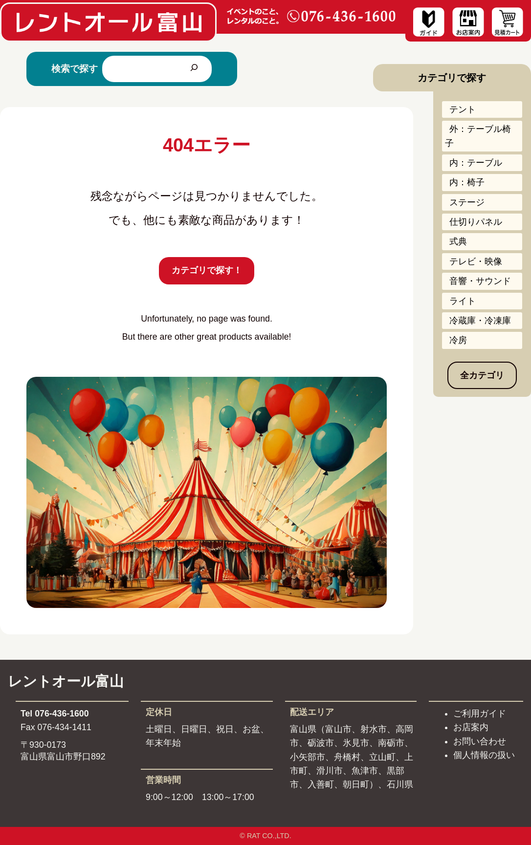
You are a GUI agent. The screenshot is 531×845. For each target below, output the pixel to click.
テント (462, 109)
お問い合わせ (479, 741)
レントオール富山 (66, 681)
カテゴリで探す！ (207, 270)
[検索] (194, 69)
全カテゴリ (482, 375)
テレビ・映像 (475, 261)
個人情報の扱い (484, 755)
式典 (458, 241)
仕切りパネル (475, 222)
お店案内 (470, 727)
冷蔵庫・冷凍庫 (480, 320)
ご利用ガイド (479, 713)
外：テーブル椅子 (478, 136)
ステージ (467, 202)
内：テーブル (475, 163)
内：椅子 (467, 182)
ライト (462, 301)
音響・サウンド (480, 281)
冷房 (458, 340)
